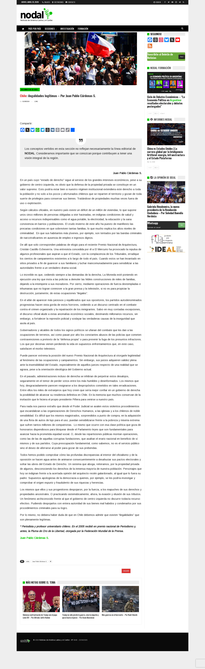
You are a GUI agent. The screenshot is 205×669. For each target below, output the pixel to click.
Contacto (70, 2)
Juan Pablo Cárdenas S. (39, 561)
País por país (34, 28)
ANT (150, 113)
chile (27, 561)
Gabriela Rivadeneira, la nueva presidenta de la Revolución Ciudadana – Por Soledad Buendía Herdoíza (165, 211)
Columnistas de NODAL (30, 89)
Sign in (157, 2)
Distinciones (58, 2)
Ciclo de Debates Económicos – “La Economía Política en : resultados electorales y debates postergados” (166, 101)
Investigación (67, 28)
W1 (50, 561)
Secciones (50, 28)
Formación (83, 28)
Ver (181, 225)
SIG (156, 113)
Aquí (181, 56)
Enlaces (46, 2)
